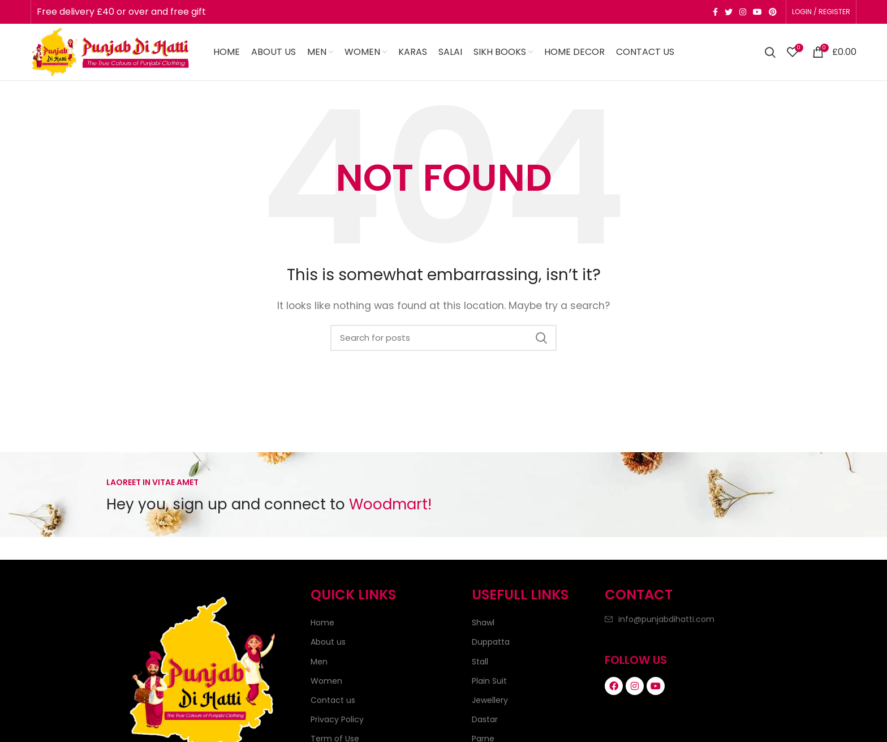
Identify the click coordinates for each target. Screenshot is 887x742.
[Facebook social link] (715, 12)
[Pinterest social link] (772, 12)
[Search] (770, 52)
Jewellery (490, 700)
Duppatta (491, 641)
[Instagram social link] (743, 12)
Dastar (485, 719)
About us (328, 641)
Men (319, 661)
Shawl (483, 622)
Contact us (333, 700)
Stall (480, 661)
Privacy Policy (337, 719)
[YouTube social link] (757, 12)
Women (326, 681)
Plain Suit (489, 681)
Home (322, 622)
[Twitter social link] (728, 12)
